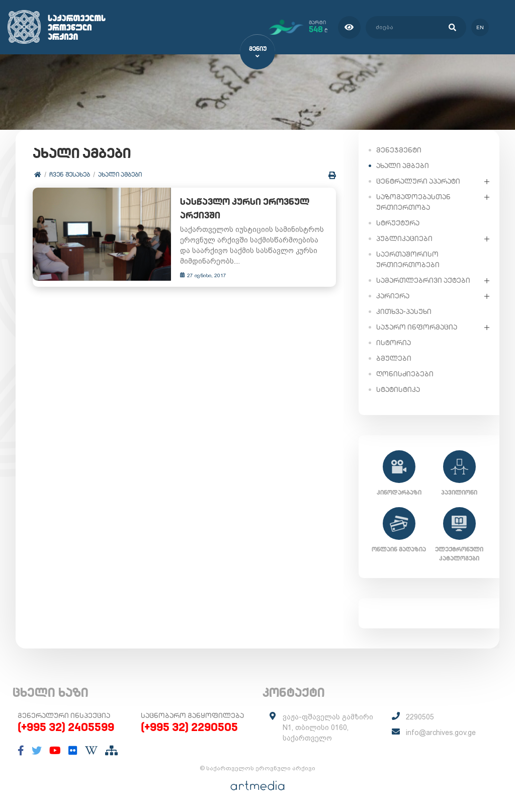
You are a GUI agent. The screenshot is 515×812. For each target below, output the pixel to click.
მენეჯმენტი (398, 149)
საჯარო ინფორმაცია (416, 326)
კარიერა (392, 295)
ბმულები (393, 357)
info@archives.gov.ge (441, 732)
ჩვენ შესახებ (70, 175)
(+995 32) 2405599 (66, 726)
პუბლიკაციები (404, 237)
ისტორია (393, 342)
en (478, 27)
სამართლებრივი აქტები (423, 279)
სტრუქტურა (397, 222)
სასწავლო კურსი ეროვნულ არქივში (233, 209)
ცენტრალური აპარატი (418, 180)
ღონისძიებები (405, 373)
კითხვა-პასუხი (404, 310)
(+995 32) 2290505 (189, 726)
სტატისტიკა (398, 388)
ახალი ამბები (120, 175)
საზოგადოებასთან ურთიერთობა (413, 201)
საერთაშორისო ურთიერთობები (408, 259)
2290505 (420, 716)
